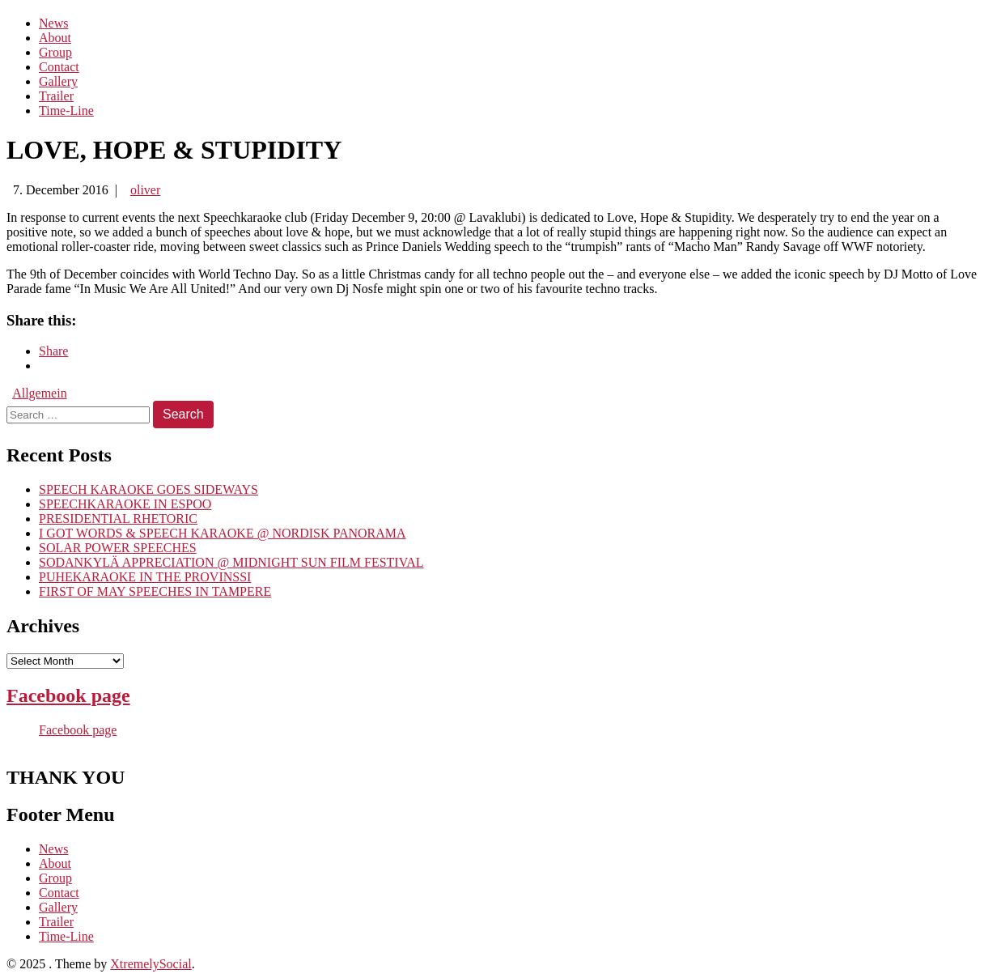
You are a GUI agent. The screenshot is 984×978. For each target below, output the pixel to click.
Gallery (58, 81)
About (55, 38)
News (53, 23)
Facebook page (68, 695)
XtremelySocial (150, 964)
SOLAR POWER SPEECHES (118, 548)
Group (55, 52)
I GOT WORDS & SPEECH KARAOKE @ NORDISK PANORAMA (222, 533)
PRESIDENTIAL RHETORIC (118, 518)
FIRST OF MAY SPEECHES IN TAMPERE (155, 591)
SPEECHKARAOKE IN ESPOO (125, 504)
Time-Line (66, 110)
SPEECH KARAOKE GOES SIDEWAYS (148, 489)
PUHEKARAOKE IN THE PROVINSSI (145, 577)
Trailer (56, 96)
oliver (145, 190)
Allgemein (39, 393)
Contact (59, 67)
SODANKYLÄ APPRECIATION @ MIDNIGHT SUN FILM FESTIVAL (231, 562)
